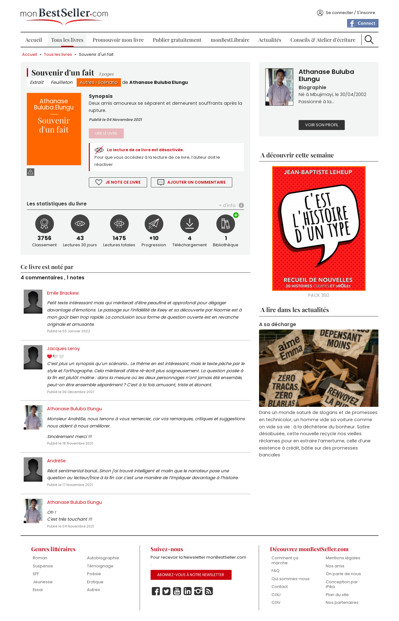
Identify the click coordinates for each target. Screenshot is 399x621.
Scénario (109, 80)
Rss (209, 592)
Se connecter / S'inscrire (349, 10)
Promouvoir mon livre (118, 37)
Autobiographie (104, 559)
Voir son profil (321, 123)
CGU (275, 596)
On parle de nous (342, 575)
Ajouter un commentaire (198, 181)
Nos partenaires (341, 604)
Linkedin (188, 592)
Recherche (368, 37)
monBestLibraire (229, 37)
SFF (37, 575)
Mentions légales (342, 559)
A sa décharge (277, 322)
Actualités (269, 37)
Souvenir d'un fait (97, 52)
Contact (279, 588)
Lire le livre (107, 131)
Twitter (166, 592)
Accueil (34, 37)
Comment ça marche (284, 561)
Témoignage (101, 567)
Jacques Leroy (64, 348)
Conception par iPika (341, 585)
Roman (41, 559)
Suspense (44, 567)
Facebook (156, 592)
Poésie (95, 575)
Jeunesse (44, 583)
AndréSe (57, 461)
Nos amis (334, 567)
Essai (39, 591)
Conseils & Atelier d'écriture (322, 37)
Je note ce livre (124, 181)
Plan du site (336, 596)
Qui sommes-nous (290, 580)
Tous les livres (68, 37)
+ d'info (226, 204)
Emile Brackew (64, 291)
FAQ (275, 572)
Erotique (96, 583)
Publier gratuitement (177, 37)
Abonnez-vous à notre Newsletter (191, 576)
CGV (275, 604)
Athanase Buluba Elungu (160, 80)
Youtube (177, 592)
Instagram (198, 592)
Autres (88, 80)
